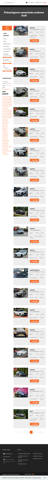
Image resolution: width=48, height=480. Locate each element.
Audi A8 (32, 330)
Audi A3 (32, 370)
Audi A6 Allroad (34, 270)
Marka (4, 39)
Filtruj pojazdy (7, 28)
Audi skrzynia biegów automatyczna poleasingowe (6, 148)
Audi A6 (32, 89)
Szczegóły (34, 41)
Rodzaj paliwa (6, 51)
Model (4, 41)
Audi (31, 411)
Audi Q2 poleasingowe (7, 110)
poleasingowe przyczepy (37, 456)
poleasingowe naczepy (22, 464)
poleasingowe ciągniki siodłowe (24, 453)
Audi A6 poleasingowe (7, 102)
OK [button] (44, 477)
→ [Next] (43, 432)
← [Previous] (15, 432)
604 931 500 (41, 2)
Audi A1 (32, 189)
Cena (4, 66)
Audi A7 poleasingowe (7, 104)
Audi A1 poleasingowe (7, 96)
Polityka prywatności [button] (36, 477)
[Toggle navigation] (4, 6)
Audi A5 (32, 250)
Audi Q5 (32, 129)
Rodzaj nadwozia (7, 44)
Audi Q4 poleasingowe (7, 113)
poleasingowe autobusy (37, 453)
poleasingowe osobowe (37, 458)
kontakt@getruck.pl (32, 2)
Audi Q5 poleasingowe (7, 114)
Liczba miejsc (6, 46)
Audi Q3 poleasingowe (7, 111)
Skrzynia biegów (7, 49)
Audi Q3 (32, 69)
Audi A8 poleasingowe (7, 105)
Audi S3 (32, 49)
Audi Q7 (32, 28)
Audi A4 (32, 290)
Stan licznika (5, 54)
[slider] (3, 57)
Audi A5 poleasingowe (7, 101)
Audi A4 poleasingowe (7, 99)
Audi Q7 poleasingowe (7, 116)
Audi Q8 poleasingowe (7, 118)
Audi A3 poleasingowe (7, 98)
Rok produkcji (6, 60)
